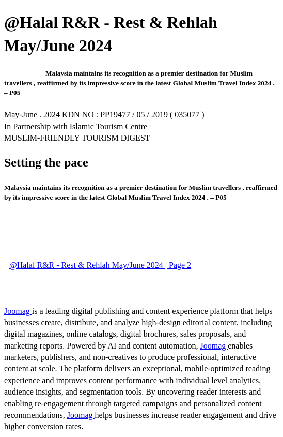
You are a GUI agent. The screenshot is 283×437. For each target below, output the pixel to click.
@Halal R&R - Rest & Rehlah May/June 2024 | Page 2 (100, 265)
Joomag (18, 311)
